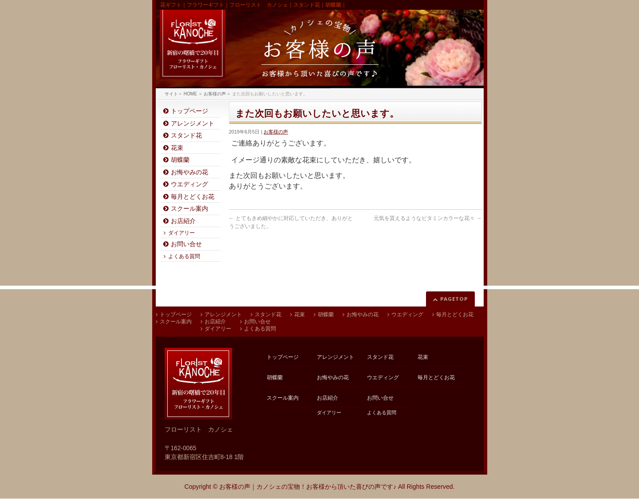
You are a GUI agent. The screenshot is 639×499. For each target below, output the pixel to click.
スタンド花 (186, 135)
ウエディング (189, 184)
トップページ (189, 111)
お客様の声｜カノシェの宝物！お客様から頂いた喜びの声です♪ (307, 486)
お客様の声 (276, 131)
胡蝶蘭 (180, 160)
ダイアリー (181, 233)
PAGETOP (454, 299)
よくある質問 (184, 256)
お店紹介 (183, 221)
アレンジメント (192, 123)
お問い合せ (186, 244)
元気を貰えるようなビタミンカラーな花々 (427, 218)
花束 (177, 148)
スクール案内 (189, 208)
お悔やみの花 (189, 172)
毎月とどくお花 (192, 196)
